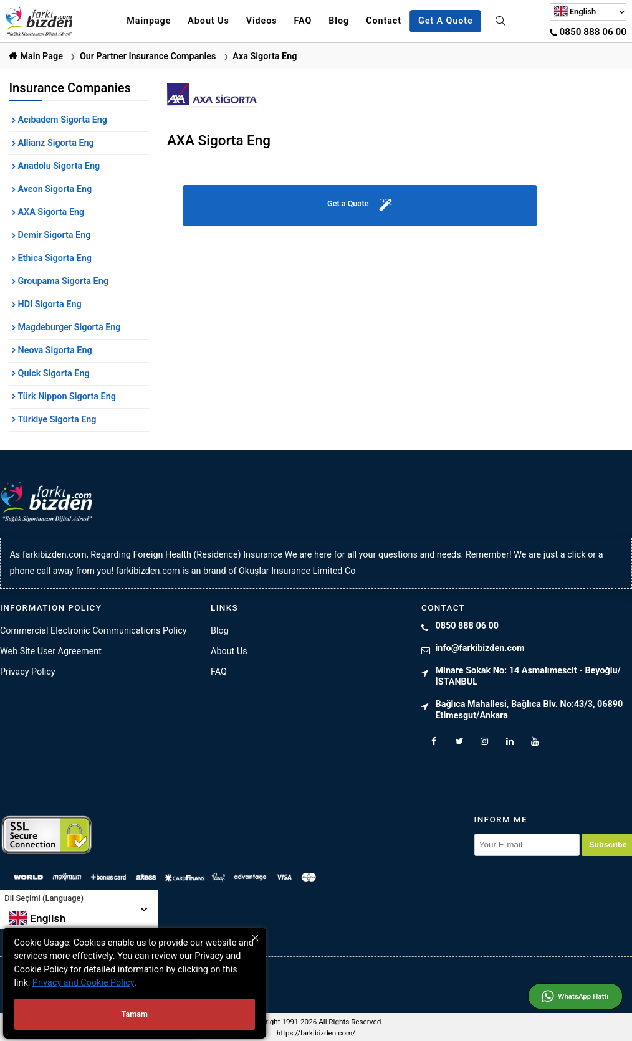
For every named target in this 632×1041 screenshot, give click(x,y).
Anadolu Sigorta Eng (58, 166)
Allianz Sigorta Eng (55, 143)
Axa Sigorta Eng (264, 56)
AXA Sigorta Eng (50, 212)
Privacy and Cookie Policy (83, 982)
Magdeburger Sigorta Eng (68, 327)
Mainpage (149, 21)
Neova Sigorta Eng (54, 350)
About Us (208, 21)
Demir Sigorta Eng (53, 235)
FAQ (303, 21)
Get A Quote (445, 21)
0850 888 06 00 (588, 31)
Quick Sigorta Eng (53, 373)
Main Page (41, 56)
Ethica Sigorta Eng (54, 258)
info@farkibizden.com (480, 648)
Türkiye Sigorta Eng (56, 419)
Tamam (135, 1014)
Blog (338, 21)
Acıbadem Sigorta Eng (61, 120)
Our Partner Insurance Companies (148, 56)
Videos (261, 21)
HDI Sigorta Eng (49, 304)
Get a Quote (359, 206)
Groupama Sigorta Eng (62, 281)
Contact (383, 21)
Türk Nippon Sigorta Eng (66, 396)
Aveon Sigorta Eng (54, 189)
